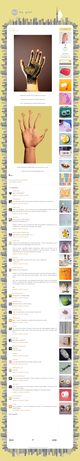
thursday (15, 199)
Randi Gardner (16, 367)
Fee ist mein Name (17, 376)
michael (15, 240)
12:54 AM (25, 180)
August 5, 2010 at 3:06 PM (20, 334)
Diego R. (15, 207)
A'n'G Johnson (16, 293)
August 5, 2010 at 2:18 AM (20, 228)
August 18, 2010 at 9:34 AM (20, 400)
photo (20, 182)
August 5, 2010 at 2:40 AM (20, 237)
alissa (14, 384)
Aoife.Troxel (16, 309)
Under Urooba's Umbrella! (20, 232)
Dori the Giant (16, 267)
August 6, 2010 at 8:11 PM (20, 364)
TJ (13, 404)
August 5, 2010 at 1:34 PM (20, 322)
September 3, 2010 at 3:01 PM (21, 410)
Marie (14, 338)
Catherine (15, 318)
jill (13, 326)
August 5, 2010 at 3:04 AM (20, 264)
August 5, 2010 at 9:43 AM (20, 298)
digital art (15, 182)
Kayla (14, 217)
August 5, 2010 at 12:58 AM (20, 195)
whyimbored (16, 301)
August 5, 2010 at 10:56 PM (20, 356)
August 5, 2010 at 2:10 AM (20, 213)
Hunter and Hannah (18, 346)
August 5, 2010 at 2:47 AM (20, 254)
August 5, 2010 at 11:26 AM (20, 306)
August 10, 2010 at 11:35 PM (21, 392)
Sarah (14, 359)
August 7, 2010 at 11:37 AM (20, 372)
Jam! (14, 257)
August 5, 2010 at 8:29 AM (20, 289)
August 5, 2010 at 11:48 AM (20, 314)
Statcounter (65, 64)
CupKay (15, 191)
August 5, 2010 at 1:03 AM (20, 203)
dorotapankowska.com (65, 55)
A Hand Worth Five (14, 30)
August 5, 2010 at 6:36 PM (20, 342)
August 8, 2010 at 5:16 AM (20, 380)
